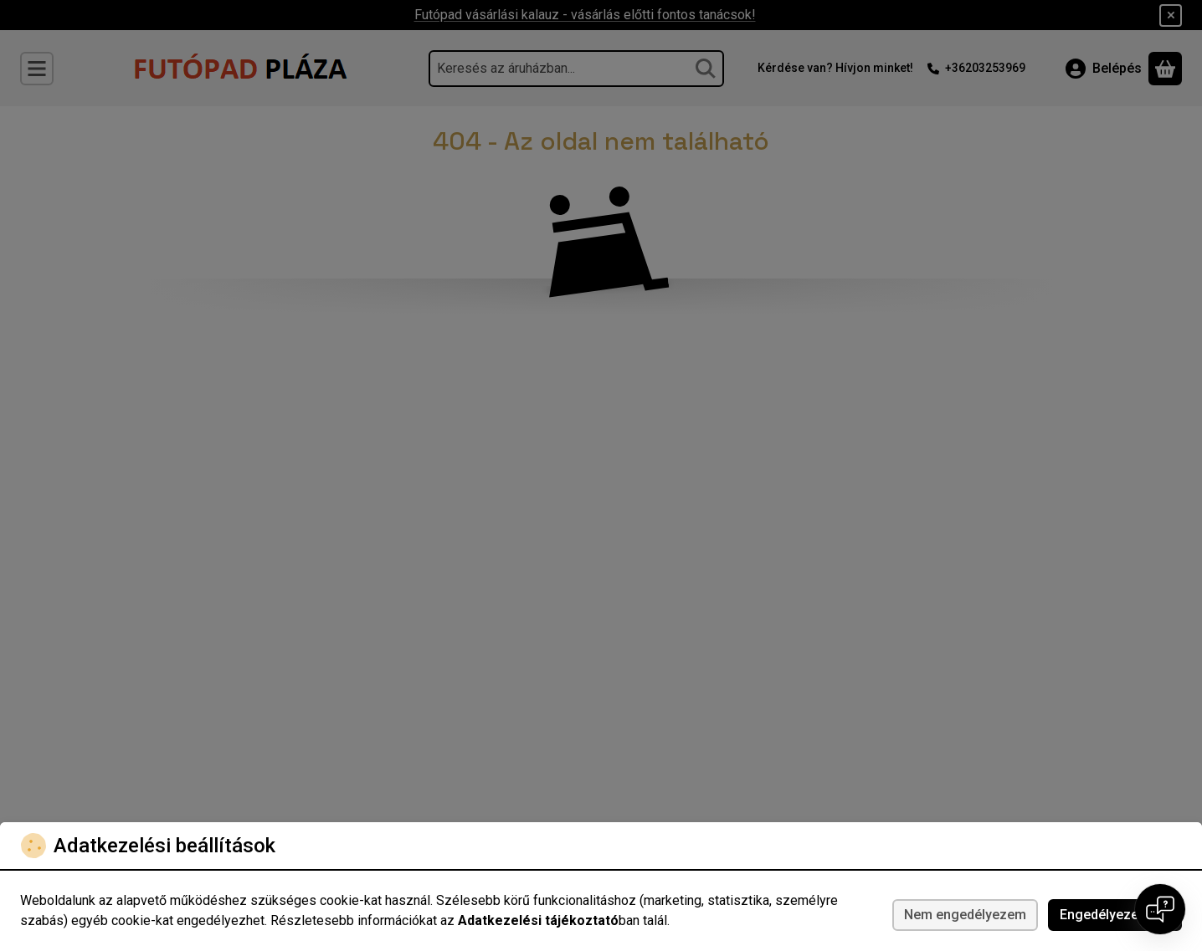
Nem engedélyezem (965, 915)
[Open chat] (1160, 909)
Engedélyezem (1115, 915)
